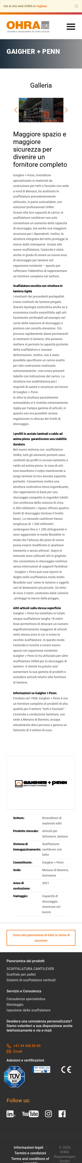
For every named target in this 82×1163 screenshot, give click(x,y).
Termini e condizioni (30, 1153)
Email (14, 1051)
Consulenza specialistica (26, 999)
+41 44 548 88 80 (23, 1046)
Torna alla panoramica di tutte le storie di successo (41, 937)
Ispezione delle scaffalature (29, 1010)
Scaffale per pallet (21, 974)
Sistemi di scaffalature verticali (31, 980)
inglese (42, 6)
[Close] (76, 6)
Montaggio (15, 1005)
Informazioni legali (28, 1147)
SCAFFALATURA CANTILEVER (30, 969)
